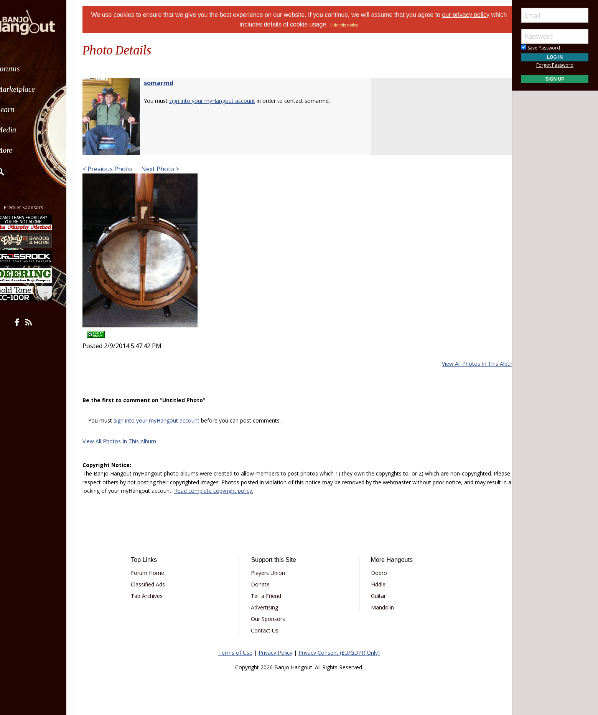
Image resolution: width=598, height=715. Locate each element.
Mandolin (379, 607)
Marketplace (35, 89)
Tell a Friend (269, 595)
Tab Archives (155, 595)
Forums (28, 68)
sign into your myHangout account (222, 100)
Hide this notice (352, 25)
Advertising (267, 607)
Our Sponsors (271, 619)
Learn (25, 109)
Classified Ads (156, 584)
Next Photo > (169, 169)
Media (26, 129)
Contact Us (267, 630)
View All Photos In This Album (469, 363)
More (24, 150)
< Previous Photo (117, 169)
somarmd (168, 83)
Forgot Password (554, 65)
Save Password (540, 48)
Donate (263, 584)
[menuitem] (43, 69)
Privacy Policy (275, 652)
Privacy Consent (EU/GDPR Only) (339, 652)
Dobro (376, 572)
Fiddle (375, 584)
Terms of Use (235, 652)
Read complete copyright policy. (261, 490)
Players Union (271, 572)
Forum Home (155, 572)
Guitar (375, 595)
